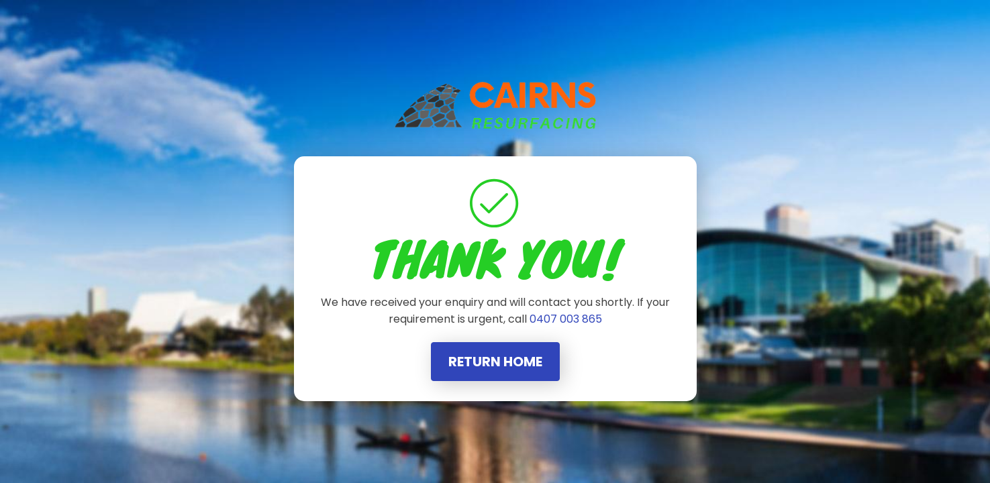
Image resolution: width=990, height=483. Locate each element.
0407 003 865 (566, 319)
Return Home (495, 361)
